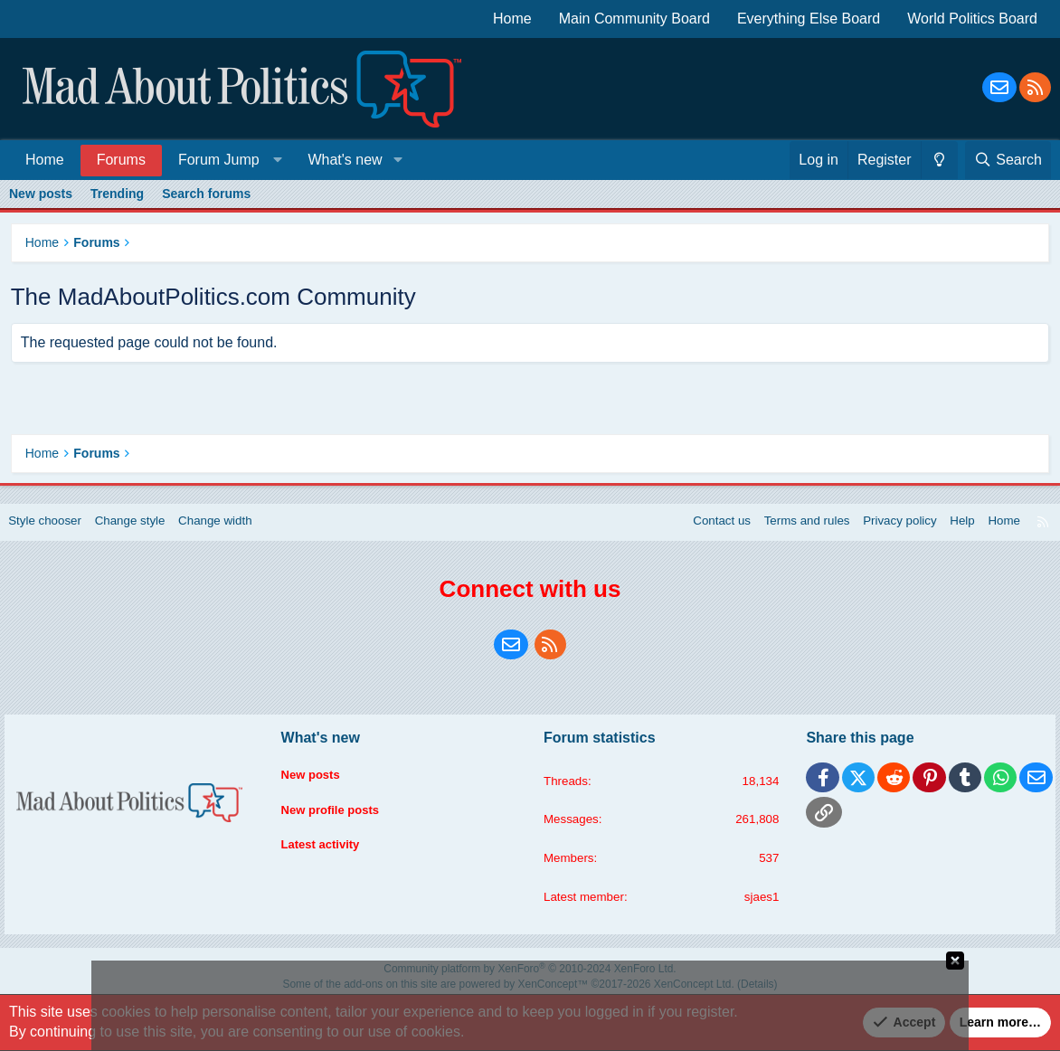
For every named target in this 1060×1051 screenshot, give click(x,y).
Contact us (699, 531)
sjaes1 (756, 908)
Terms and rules (788, 531)
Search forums (206, 193)
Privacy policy (885, 531)
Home (512, 18)
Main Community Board (634, 18)
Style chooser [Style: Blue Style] (55, 531)
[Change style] (939, 160)
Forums (121, 159)
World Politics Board (972, 18)
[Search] (1008, 160)
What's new (345, 159)
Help (951, 531)
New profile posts (339, 813)
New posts (40, 193)
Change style (145, 531)
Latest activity (328, 847)
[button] (226, 159)
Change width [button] (234, 531)
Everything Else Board (808, 18)
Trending (117, 193)
